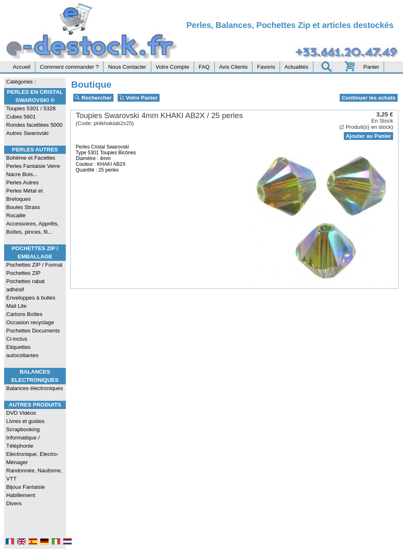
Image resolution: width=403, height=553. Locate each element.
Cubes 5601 (21, 117)
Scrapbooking (23, 429)
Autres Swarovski (27, 133)
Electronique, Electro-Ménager (32, 458)
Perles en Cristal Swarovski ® (35, 96)
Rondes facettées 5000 (34, 125)
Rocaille (15, 215)
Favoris (266, 67)
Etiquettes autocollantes (22, 351)
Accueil (21, 67)
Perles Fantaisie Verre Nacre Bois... (33, 170)
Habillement (20, 495)
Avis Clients (233, 67)
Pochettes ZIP (23, 273)
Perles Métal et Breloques (24, 195)
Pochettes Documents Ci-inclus (33, 335)
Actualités (296, 67)
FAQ (204, 67)
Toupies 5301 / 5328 (31, 108)
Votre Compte (173, 67)
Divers (14, 503)
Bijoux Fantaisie (25, 487)
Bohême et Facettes (30, 158)
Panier (372, 67)
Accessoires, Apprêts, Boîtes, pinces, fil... (32, 228)
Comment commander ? (69, 67)
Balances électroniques (34, 388)
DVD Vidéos (21, 413)
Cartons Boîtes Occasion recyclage (30, 318)
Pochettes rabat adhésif (25, 285)
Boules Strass (23, 207)
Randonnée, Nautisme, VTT (34, 474)
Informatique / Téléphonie (23, 441)
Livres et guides (25, 421)
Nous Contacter (127, 67)
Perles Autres (35, 149)
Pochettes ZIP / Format (34, 265)
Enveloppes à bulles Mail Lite (30, 302)
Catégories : (21, 82)
